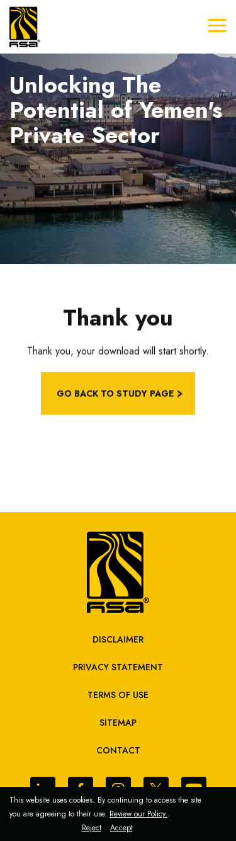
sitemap (118, 722)
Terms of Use (118, 695)
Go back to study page (115, 396)
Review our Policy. (138, 814)
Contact (118, 750)
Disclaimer (118, 639)
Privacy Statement (118, 667)
